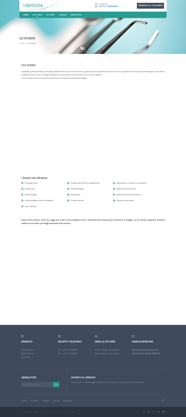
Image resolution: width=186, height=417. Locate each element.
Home (26, 15)
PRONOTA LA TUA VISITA (150, 5)
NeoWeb (71, 412)
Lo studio (34, 400)
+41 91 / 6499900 (108, 6)
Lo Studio (37, 15)
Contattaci (76, 15)
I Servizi (63, 15)
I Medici (45, 400)
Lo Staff (50, 15)
